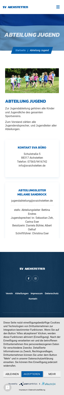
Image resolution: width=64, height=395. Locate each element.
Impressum (37, 293)
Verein (9, 293)
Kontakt (33, 299)
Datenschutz (52, 293)
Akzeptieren (32, 374)
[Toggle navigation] (57, 7)
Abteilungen (22, 293)
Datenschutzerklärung (37, 390)
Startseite (20, 50)
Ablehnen (12, 374)
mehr (52, 374)
